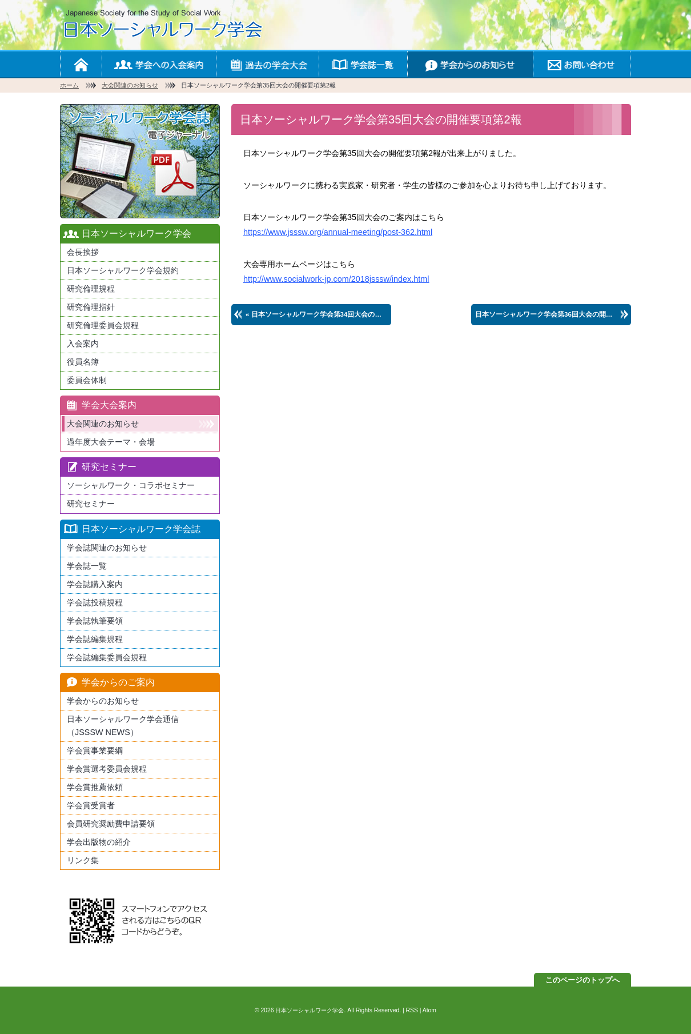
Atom (429, 1010)
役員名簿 (83, 361)
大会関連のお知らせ (130, 85)
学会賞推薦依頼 (95, 787)
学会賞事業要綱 (95, 750)
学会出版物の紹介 (99, 842)
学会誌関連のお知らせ (107, 547)
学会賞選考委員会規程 (107, 768)
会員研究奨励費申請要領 (111, 823)
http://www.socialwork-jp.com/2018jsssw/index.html (336, 279)
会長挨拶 (83, 252)
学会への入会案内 (159, 64)
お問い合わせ (581, 64)
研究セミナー (91, 503)
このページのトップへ (582, 980)
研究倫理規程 (91, 288)
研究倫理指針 (91, 307)
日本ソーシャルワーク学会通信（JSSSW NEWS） (123, 725)
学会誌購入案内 (95, 584)
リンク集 (83, 860)
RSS (412, 1010)
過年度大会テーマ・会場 (111, 441)
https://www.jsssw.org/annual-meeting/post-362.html (337, 232)
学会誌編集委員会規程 (107, 657)
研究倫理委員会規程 (103, 325)
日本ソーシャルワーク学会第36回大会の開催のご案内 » (553, 314)
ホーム (81, 64)
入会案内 (83, 343)
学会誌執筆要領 (95, 620)
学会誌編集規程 (95, 639)
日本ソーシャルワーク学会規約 (123, 270)
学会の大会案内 (267, 64)
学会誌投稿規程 (95, 602)
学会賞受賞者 (91, 805)
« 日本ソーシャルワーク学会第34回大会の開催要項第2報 (318, 314)
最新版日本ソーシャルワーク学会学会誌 (140, 161)
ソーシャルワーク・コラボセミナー (131, 485)
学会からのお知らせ (470, 64)
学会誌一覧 (363, 64)
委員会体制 (87, 380)
